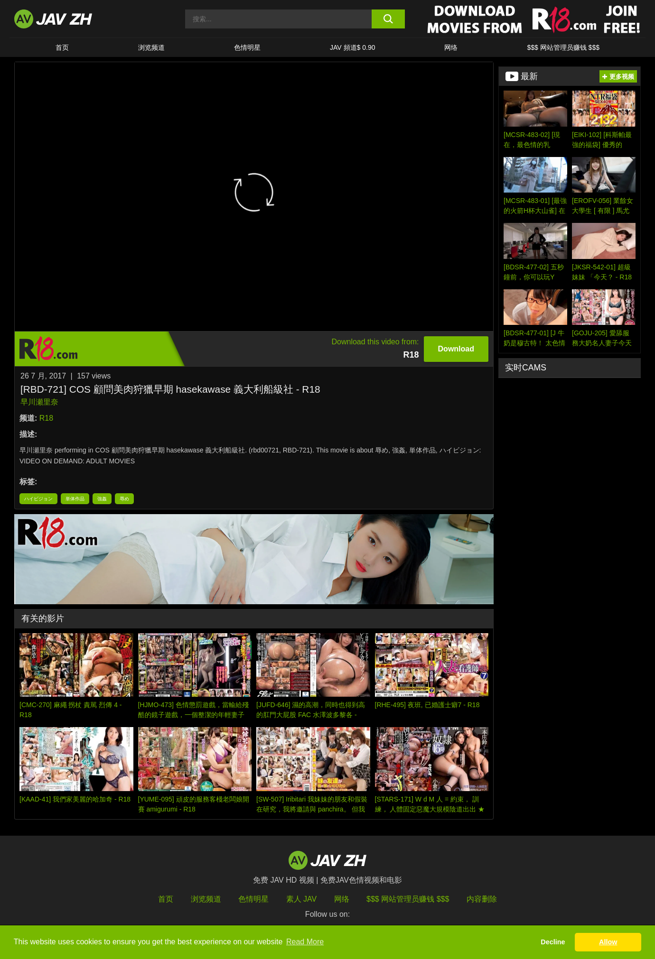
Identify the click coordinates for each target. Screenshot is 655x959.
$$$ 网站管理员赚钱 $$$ (563, 47)
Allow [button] (608, 942)
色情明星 (247, 47)
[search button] (388, 18)
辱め (124, 498)
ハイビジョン (38, 498)
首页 (62, 47)
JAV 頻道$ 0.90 (352, 47)
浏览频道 (151, 47)
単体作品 (75, 498)
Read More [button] (305, 942)
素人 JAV (301, 899)
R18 (46, 418)
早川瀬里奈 (39, 402)
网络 (451, 47)
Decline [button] (553, 942)
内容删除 (482, 899)
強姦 (102, 498)
